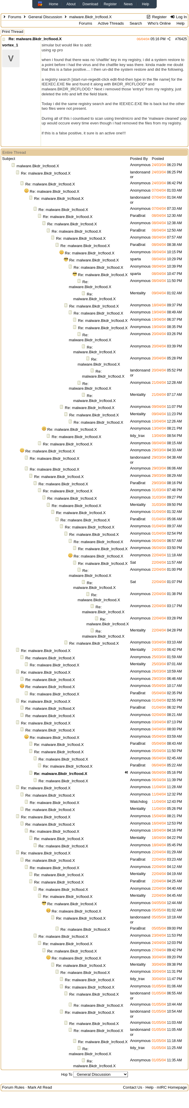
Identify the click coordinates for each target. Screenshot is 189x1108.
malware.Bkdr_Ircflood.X (38, 166)
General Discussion (45, 17)
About (70, 4)
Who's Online (159, 23)
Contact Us (132, 1087)
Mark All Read (40, 1087)
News (128, 4)
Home (53, 4)
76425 (182, 39)
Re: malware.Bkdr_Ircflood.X (34, 39)
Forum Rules (13, 1087)
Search (136, 23)
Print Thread (12, 31)
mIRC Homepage (172, 1087)
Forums (14, 17)
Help (145, 4)
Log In (178, 17)
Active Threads (111, 23)
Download (90, 4)
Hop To (66, 1074)
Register (110, 4)
